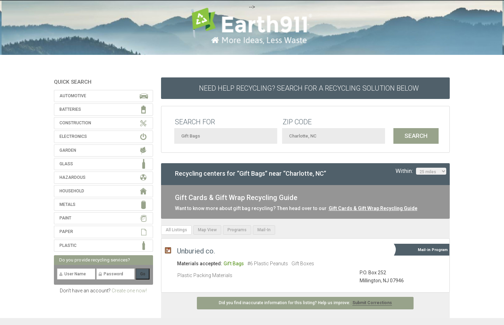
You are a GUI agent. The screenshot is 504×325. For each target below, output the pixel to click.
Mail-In (264, 229)
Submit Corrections (372, 302)
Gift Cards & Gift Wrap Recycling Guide (373, 208)
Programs (237, 229)
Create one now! (129, 290)
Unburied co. (196, 251)
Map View (207, 229)
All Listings (176, 229)
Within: (420, 171)
